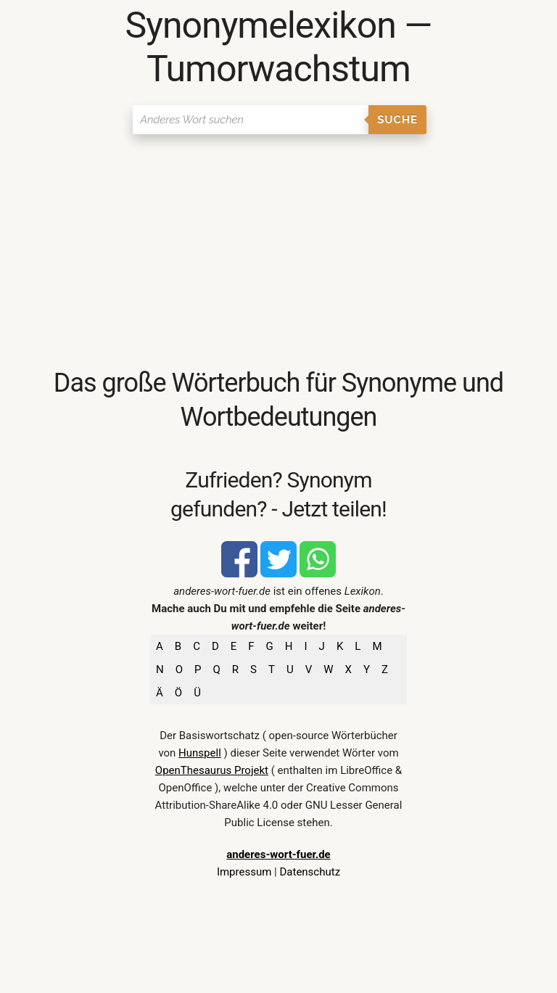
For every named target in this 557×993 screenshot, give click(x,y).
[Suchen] (250, 119)
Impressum (244, 871)
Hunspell (199, 752)
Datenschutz (309, 871)
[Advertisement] (278, 250)
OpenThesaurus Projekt (211, 770)
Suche (397, 119)
